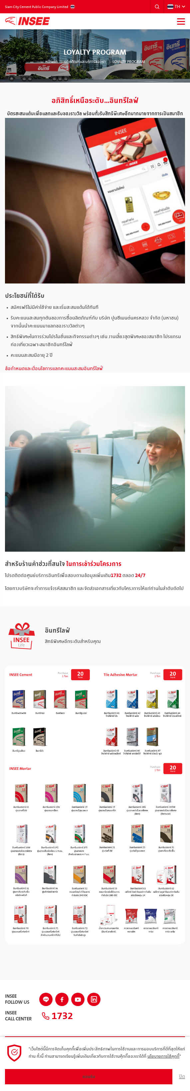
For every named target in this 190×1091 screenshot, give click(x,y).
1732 (57, 1016)
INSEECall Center (18, 1016)
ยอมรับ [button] (89, 1076)
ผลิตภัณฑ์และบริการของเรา (85, 62)
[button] (157, 6)
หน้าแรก (51, 62)
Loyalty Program (128, 62)
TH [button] (173, 6)
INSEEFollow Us (17, 999)
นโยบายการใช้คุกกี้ (163, 1056)
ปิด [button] (182, 1076)
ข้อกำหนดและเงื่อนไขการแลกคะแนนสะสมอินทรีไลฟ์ (54, 368)
